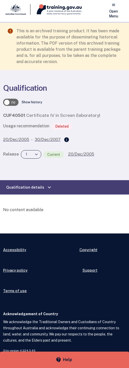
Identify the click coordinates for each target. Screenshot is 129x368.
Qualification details (29, 187)
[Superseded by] (66, 140)
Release (11, 154)
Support (89, 270)
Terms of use (15, 291)
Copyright (88, 250)
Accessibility (14, 250)
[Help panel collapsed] (64, 360)
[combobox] (31, 154)
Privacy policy (15, 270)
